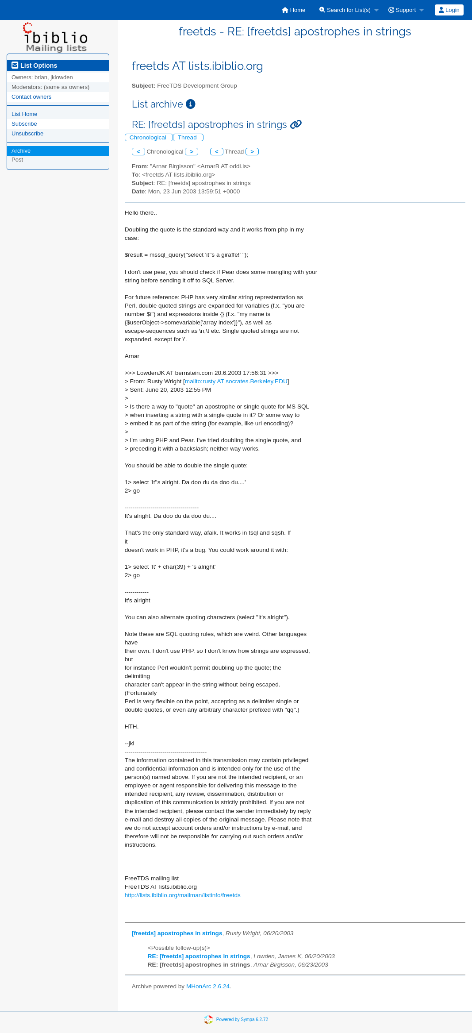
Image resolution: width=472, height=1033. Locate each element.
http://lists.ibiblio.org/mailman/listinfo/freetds (183, 895)
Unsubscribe (27, 133)
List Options (34, 65)
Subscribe (24, 123)
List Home (25, 114)
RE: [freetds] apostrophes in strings (199, 956)
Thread (188, 137)
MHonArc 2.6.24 (208, 986)
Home (293, 10)
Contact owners (31, 96)
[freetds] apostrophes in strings (177, 933)
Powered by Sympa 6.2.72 (242, 1019)
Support (402, 10)
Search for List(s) (345, 10)
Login (449, 10)
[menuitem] (293, 10)
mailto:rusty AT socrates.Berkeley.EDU (236, 381)
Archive (21, 150)
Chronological (149, 137)
